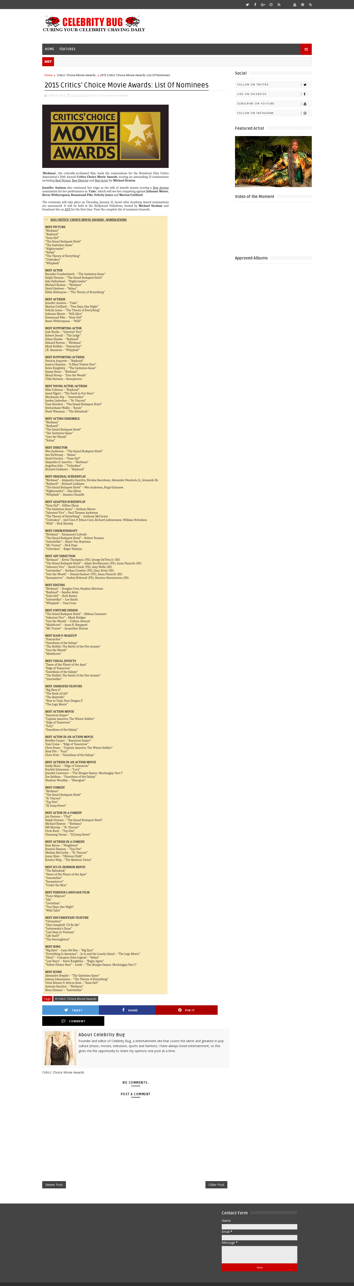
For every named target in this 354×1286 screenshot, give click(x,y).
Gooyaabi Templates (134, 1279)
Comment (205, 1010)
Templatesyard (83, 1279)
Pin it (159, 1010)
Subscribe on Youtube (272, 103)
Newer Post (56, 1174)
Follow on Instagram (272, 113)
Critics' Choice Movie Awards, (112, 95)
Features (70, 49)
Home (52, 49)
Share (115, 1010)
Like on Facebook (272, 94)
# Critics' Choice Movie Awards (78, 998)
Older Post (212, 1174)
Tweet (70, 1010)
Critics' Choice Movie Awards (79, 75)
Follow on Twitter (272, 84)
